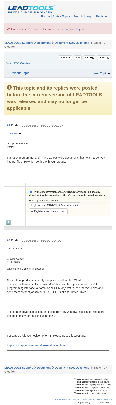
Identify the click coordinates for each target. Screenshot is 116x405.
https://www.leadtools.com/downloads (83, 195)
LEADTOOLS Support (18, 42)
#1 (8, 125)
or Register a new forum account (48, 211)
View (77, 57)
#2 (8, 240)
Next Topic (100, 73)
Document (43, 42)
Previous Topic (19, 73)
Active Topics (62, 16)
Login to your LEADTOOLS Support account (54, 205)
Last (89, 57)
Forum (46, 16)
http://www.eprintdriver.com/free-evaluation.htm (36, 345)
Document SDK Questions (72, 42)
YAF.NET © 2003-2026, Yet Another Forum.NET (92, 400)
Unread (103, 57)
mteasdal (14, 133)
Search (78, 16)
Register (101, 16)
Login (90, 16)
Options (65, 57)
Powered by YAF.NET (63, 400)
